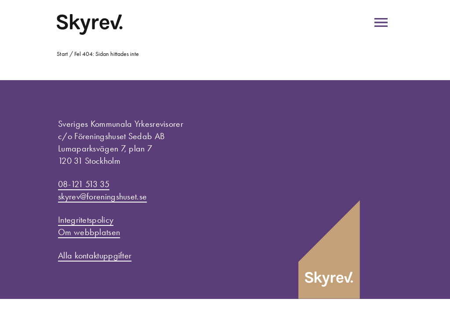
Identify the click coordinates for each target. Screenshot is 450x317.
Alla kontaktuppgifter (94, 255)
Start (62, 54)
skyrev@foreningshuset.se (102, 196)
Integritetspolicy (85, 219)
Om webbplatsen (89, 232)
